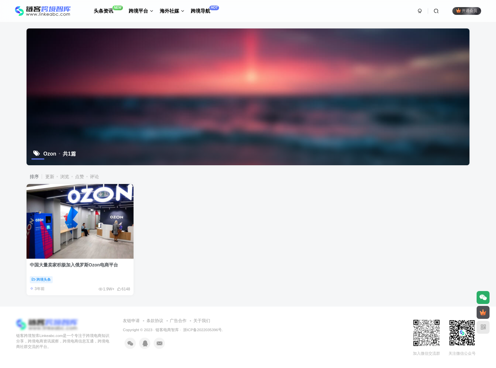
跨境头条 (41, 279)
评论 (94, 176)
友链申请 (131, 320)
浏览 (64, 176)
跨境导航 (205, 9)
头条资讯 (108, 9)
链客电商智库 (167, 330)
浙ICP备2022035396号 (202, 330)
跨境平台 (141, 11)
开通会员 (466, 10)
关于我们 (201, 320)
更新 (49, 176)
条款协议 (154, 320)
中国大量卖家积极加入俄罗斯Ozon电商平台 (74, 264)
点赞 (79, 176)
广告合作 (178, 320)
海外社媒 (172, 11)
